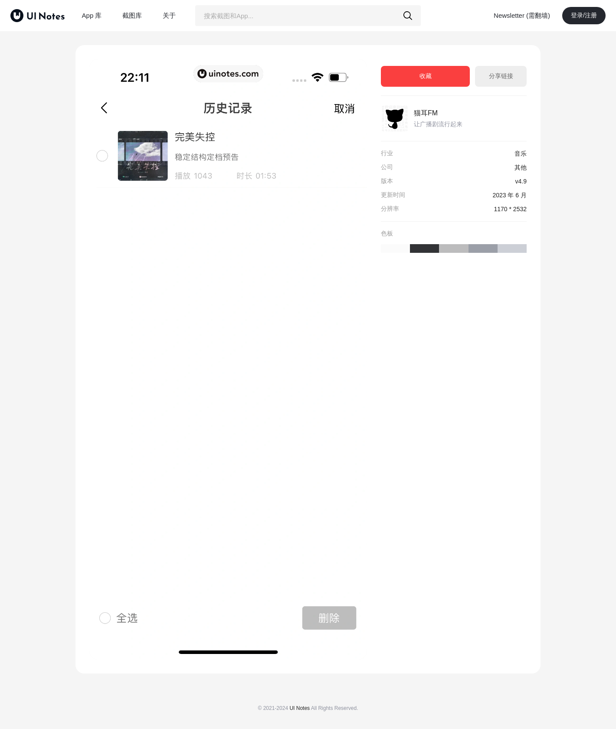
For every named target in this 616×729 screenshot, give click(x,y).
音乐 (520, 153)
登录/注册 (584, 15)
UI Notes (299, 708)
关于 (169, 15)
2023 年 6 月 (509, 195)
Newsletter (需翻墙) (522, 15)
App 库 (92, 15)
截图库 (132, 15)
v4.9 (521, 181)
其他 (520, 167)
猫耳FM (426, 113)
